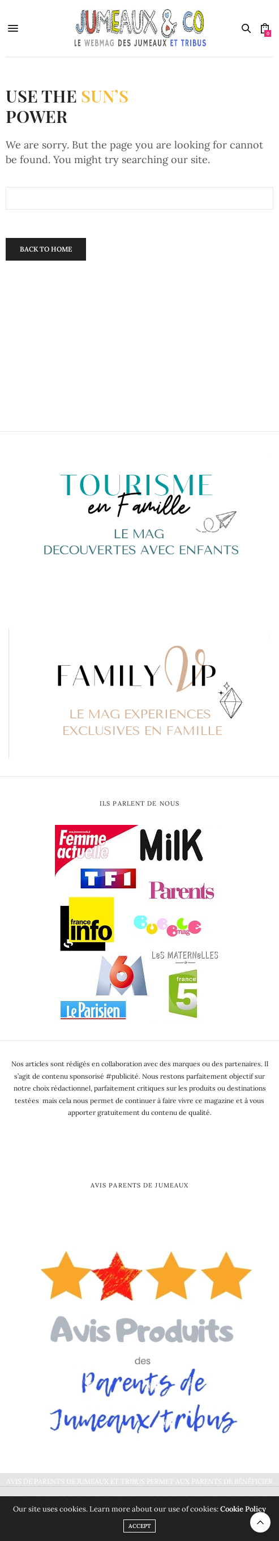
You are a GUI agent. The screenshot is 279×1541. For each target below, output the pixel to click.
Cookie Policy (243, 1509)
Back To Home (46, 249)
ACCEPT (139, 1526)
